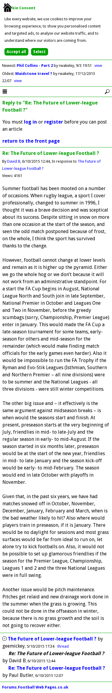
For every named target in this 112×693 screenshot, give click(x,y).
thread (63, 646)
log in (30, 122)
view (98, 65)
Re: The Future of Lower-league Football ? (56, 668)
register (53, 122)
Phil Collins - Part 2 (35, 65)
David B (13, 161)
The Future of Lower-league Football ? (52, 639)
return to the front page (31, 141)
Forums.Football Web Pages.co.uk (35, 687)
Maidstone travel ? (34, 73)
